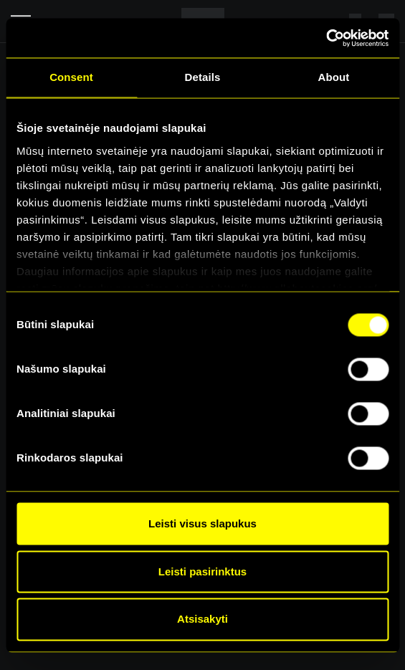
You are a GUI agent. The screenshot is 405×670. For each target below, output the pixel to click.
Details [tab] (203, 77)
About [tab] (334, 77)
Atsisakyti (202, 619)
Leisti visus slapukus (202, 523)
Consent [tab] (71, 77)
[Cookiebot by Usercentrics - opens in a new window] (326, 38)
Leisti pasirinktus (202, 571)
